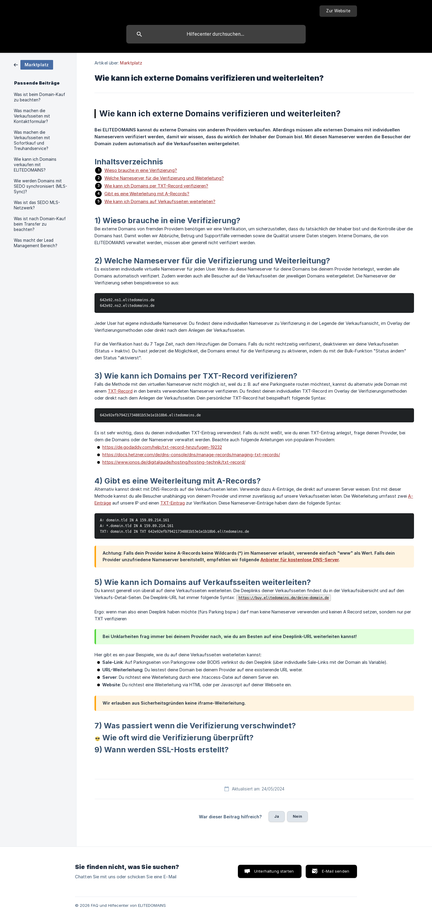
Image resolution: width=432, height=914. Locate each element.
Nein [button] (297, 816)
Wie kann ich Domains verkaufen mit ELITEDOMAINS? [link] (35, 164)
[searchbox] (216, 34)
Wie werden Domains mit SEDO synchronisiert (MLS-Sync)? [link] (40, 186)
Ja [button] (276, 816)
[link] (33, 64)
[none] (338, 11)
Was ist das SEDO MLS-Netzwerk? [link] (37, 205)
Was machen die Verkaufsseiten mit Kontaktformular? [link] (32, 116)
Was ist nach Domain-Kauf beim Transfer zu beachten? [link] (40, 224)
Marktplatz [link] (131, 62)
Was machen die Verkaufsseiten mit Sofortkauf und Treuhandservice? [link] (32, 140)
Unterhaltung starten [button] (274, 871)
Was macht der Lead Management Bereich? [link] (35, 243)
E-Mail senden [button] (335, 871)
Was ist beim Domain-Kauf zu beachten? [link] (39, 97)
